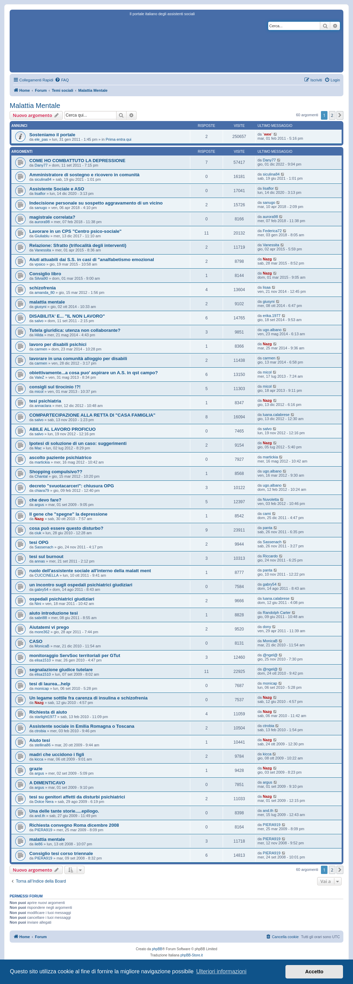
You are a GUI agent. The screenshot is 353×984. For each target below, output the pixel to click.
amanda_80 (44, 292)
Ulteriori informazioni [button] (221, 971)
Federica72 (272, 231)
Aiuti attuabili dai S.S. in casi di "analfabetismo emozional (91, 259)
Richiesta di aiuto (48, 712)
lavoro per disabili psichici (58, 344)
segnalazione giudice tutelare (61, 669)
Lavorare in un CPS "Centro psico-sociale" (75, 231)
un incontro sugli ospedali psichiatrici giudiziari (80, 584)
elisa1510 (42, 660)
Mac (38, 448)
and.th (39, 816)
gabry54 (41, 589)
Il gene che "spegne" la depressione (68, 514)
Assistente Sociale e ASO (56, 188)
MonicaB (41, 646)
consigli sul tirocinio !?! (55, 386)
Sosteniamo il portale (52, 134)
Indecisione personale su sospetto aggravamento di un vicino (96, 203)
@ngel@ (270, 655)
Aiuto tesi (39, 740)
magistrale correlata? (52, 217)
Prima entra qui (118, 139)
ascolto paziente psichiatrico (60, 457)
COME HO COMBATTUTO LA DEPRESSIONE (77, 160)
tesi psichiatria (45, 401)
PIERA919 (43, 830)
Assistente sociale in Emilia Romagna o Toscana (81, 726)
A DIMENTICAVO (47, 782)
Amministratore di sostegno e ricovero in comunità (84, 174)
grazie (35, 768)
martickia (42, 462)
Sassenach (43, 547)
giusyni (40, 307)
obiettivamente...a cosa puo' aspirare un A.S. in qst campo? (93, 372)
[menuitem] (62, 80)
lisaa (267, 287)
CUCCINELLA (46, 575)
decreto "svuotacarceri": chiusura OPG (71, 485)
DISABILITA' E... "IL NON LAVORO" (67, 316)
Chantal (41, 476)
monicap (41, 688)
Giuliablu (41, 236)
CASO (35, 641)
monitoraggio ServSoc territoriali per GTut (74, 655)
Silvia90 (41, 278)
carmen (40, 349)
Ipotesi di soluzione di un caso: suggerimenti (78, 443)
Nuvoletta (271, 499)
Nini (37, 604)
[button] (339, 115)
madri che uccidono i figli (56, 754)
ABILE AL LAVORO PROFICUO (62, 429)
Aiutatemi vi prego (49, 627)
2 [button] (332, 115)
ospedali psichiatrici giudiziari (61, 599)
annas (39, 561)
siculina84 (42, 179)
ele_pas (41, 139)
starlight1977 (45, 717)
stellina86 (42, 745)
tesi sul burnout (46, 556)
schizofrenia (42, 287)
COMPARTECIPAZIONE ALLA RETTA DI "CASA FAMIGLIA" (92, 415)
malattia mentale (47, 302)
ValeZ (39, 377)
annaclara (42, 406)
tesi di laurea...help (49, 683)
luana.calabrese (276, 415)
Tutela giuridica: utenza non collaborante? (74, 330)
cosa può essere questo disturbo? (66, 528)
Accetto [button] (314, 971)
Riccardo (270, 556)
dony (267, 627)
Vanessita (42, 250)
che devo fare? (45, 500)
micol (267, 372)
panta (267, 528)
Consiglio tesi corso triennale (61, 853)
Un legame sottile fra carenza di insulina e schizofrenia (88, 697)
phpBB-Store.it (191, 955)
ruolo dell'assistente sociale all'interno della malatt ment (90, 570)
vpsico (39, 264)
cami (267, 513)
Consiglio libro (45, 273)
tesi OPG (39, 542)
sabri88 (40, 618)
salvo (38, 321)
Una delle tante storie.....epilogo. (64, 811)
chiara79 (41, 490)
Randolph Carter (277, 612)
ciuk (37, 533)
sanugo (40, 208)
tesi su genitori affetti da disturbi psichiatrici (77, 796)
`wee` (267, 134)
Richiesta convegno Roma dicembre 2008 (74, 825)
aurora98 (42, 222)
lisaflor (40, 193)
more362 (41, 632)
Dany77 (41, 165)
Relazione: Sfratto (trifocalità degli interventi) (77, 245)
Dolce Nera (43, 801)
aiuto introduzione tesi (53, 613)
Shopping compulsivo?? (55, 471)
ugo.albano (272, 330)
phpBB (157, 949)
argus (39, 505)
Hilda (38, 335)
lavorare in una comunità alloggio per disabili (78, 358)
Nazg (267, 259)
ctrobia (40, 731)
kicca (38, 759)
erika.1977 (271, 316)
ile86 (38, 844)
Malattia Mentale (35, 105)
